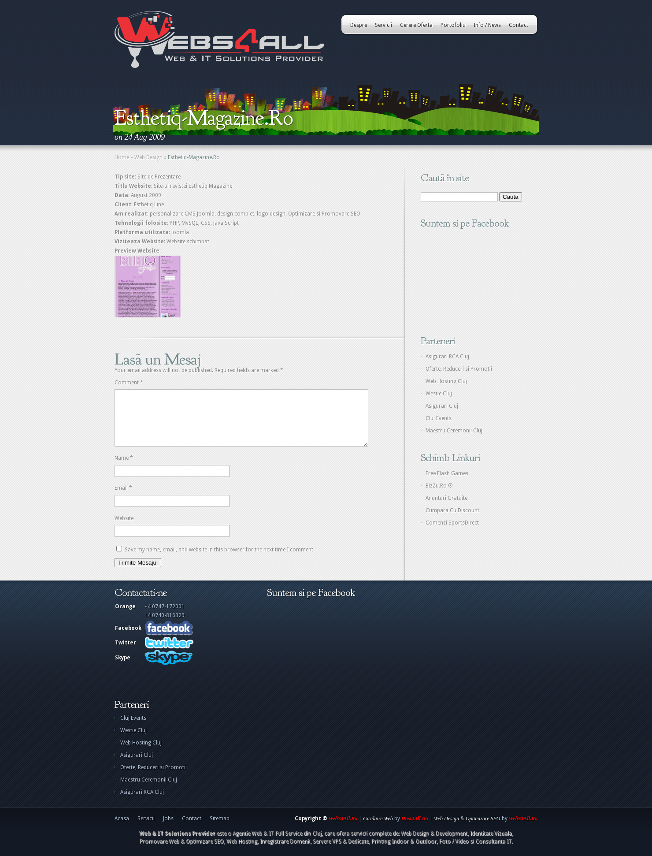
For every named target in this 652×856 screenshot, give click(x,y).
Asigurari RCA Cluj (447, 357)
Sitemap (220, 829)
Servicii (383, 25)
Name (124, 468)
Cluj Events (439, 418)
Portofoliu (453, 25)
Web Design (148, 157)
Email (123, 498)
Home (122, 157)
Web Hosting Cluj (446, 381)
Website (124, 529)
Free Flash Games (447, 473)
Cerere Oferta (416, 25)
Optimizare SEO (483, 829)
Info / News (487, 25)
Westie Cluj (439, 394)
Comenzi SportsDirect (452, 523)
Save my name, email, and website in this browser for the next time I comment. (220, 560)
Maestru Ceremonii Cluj (454, 431)
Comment (129, 383)
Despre (358, 25)
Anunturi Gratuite (446, 498)
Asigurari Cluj (442, 406)
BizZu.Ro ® (439, 486)
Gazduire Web (378, 829)
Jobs (168, 829)
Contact (518, 25)
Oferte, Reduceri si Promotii (459, 369)
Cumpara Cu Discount (452, 510)
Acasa (122, 829)
